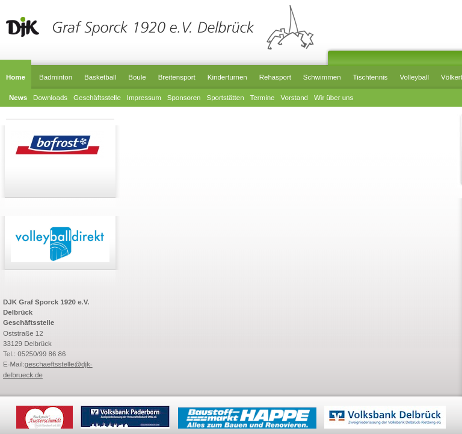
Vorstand (294, 97)
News (18, 97)
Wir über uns (333, 97)
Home (15, 77)
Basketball (100, 77)
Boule (137, 77)
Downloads (50, 97)
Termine (262, 97)
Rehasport (275, 77)
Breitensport (177, 77)
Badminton (55, 77)
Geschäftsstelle (97, 97)
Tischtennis (370, 77)
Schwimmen (322, 77)
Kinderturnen (227, 77)
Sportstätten (225, 97)
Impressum (144, 97)
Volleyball (414, 77)
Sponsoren (184, 97)
